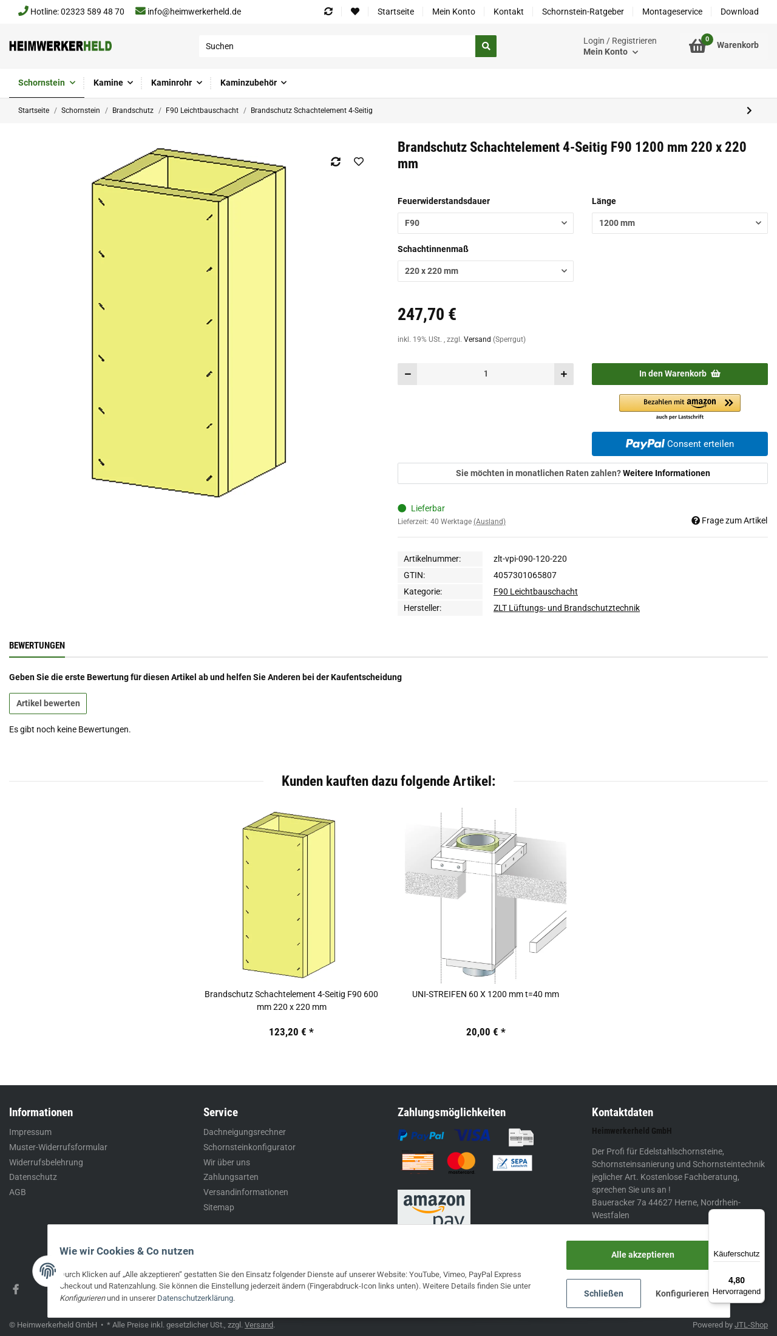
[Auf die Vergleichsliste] (335, 161)
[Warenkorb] (724, 46)
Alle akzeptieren (636, 1255)
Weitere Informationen (666, 473)
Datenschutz (33, 1177)
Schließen (597, 1293)
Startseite (396, 11)
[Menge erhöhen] (564, 373)
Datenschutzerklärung (202, 1298)
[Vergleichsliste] (328, 12)
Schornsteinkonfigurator (249, 1147)
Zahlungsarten (231, 1177)
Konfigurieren (677, 1293)
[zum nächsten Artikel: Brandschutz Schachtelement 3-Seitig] (749, 110)
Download (740, 11)
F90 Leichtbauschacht (536, 591)
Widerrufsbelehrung (46, 1162)
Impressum (30, 1132)
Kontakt (509, 11)
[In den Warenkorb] (680, 373)
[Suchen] (337, 46)
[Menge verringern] (408, 373)
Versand (478, 339)
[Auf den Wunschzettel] (358, 161)
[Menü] (757, 1216)
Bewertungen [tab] (37, 645)
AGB (17, 1192)
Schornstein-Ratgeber (583, 11)
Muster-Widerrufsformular (58, 1147)
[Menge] (485, 373)
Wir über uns (226, 1162)
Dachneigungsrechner (244, 1132)
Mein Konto (453, 11)
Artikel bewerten (48, 703)
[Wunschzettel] (355, 12)
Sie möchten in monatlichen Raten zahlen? (583, 473)
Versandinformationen (245, 1192)
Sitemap (218, 1207)
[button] (620, 46)
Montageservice (672, 11)
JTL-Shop (751, 1324)
